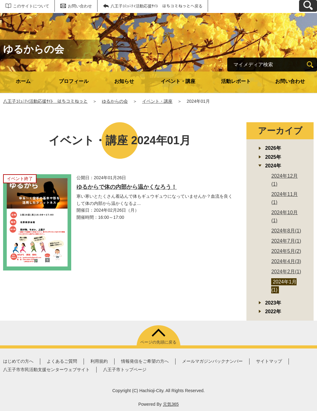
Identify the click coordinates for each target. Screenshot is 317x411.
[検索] (310, 64)
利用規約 (99, 361)
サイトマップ (269, 361)
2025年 (273, 157)
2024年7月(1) (286, 241)
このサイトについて (31, 6)
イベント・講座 (178, 81)
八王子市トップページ (124, 369)
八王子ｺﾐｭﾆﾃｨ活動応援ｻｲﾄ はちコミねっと (45, 101)
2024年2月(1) (286, 271)
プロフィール (74, 81)
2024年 (273, 165)
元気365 (171, 404)
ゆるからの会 (115, 101)
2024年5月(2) (286, 251)
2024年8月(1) (286, 230)
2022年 (273, 311)
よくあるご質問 (62, 361)
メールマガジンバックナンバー (212, 361)
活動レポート (236, 81)
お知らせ (124, 81)
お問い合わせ (80, 6)
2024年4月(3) (286, 261)
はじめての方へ (18, 361)
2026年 (273, 148)
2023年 (273, 302)
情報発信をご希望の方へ (145, 361)
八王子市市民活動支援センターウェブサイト (46, 369)
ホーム (23, 81)
